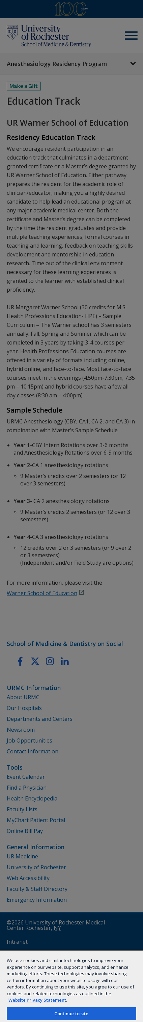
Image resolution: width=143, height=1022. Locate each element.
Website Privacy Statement (37, 1000)
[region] (71, 986)
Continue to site (71, 1013)
